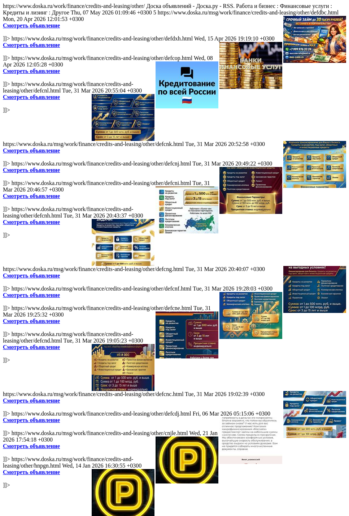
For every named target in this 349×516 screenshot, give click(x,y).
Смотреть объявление (31, 25)
